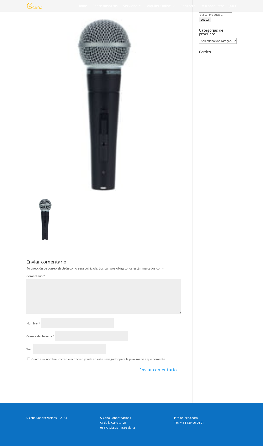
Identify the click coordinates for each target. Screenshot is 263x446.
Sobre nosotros (105, 6)
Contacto (188, 6)
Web (29, 349)
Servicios (130, 6)
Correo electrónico (40, 336)
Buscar (205, 19)
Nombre (33, 323)
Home (82, 6)
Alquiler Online (159, 6)
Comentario (35, 276)
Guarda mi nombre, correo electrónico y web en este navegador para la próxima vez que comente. (98, 359)
